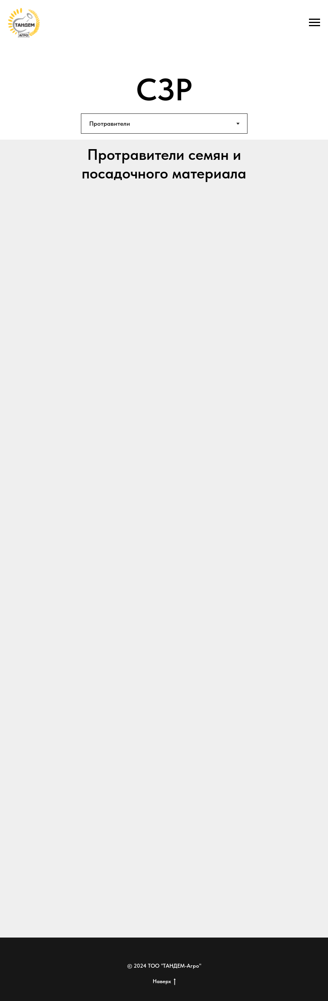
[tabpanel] (164, 538)
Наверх (164, 981)
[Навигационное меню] (314, 23)
